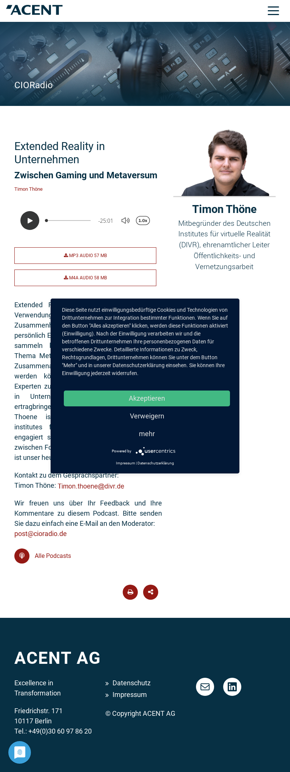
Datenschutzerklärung (155, 463)
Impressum (130, 694)
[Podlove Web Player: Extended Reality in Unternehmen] (88, 220)
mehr (147, 434)
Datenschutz (132, 683)
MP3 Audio (85, 255)
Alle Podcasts (42, 556)
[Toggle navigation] (273, 10)
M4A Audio (85, 277)
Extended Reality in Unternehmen (59, 153)
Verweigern (147, 416)
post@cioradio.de (40, 534)
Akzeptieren (147, 398)
